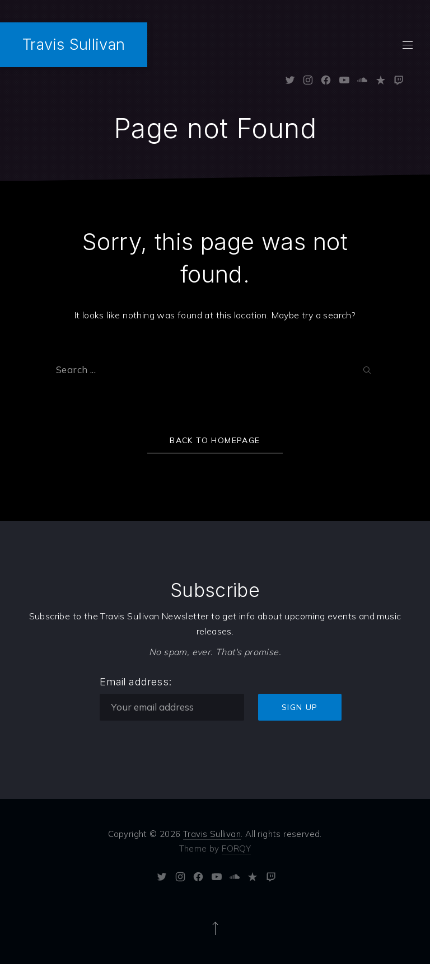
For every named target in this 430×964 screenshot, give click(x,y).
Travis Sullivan (73, 44)
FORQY (236, 848)
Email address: (135, 682)
